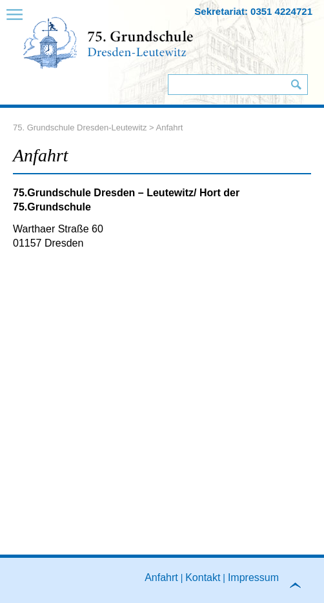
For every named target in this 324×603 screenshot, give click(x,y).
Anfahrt (161, 576)
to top (300, 589)
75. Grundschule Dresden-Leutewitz (80, 127)
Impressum (253, 576)
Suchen (296, 84)
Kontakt (202, 576)
